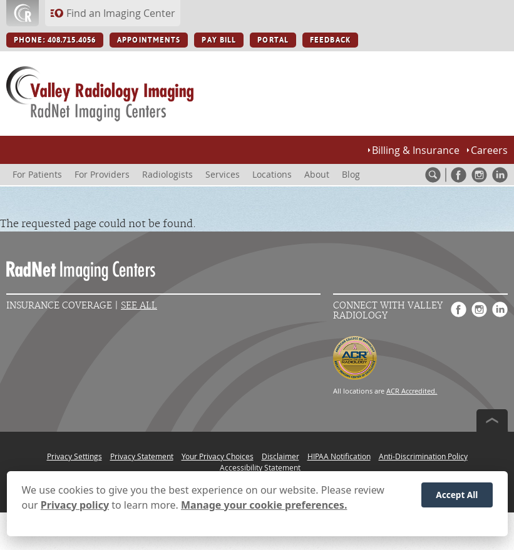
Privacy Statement (141, 456)
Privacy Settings (74, 456)
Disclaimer (280, 456)
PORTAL (273, 40)
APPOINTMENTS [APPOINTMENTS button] (148, 40)
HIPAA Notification (339, 456)
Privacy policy (75, 507)
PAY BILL (219, 40)
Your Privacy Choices (218, 456)
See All (139, 305)
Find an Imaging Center (120, 13)
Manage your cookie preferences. (264, 507)
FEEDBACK (330, 40)
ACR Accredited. (411, 390)
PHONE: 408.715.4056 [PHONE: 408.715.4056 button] (55, 40)
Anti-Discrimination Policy (423, 456)
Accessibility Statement (260, 467)
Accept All (457, 497)
